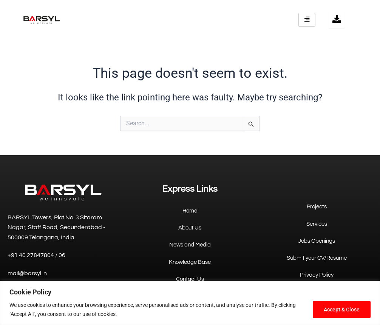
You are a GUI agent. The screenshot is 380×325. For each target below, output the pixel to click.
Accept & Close (342, 310)
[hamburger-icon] (306, 20)
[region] (190, 303)
